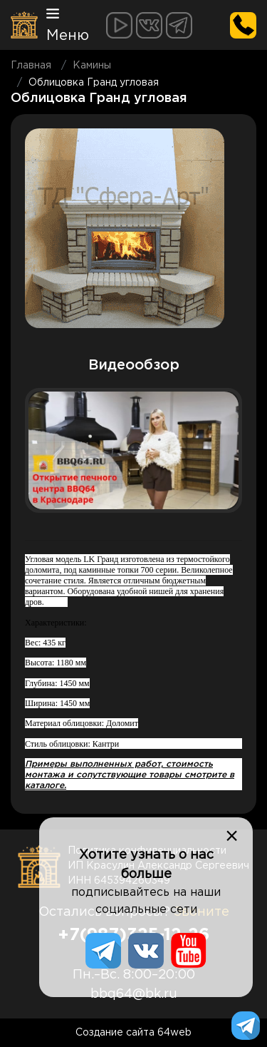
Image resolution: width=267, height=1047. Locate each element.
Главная (31, 65)
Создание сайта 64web (133, 1032)
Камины (92, 65)
